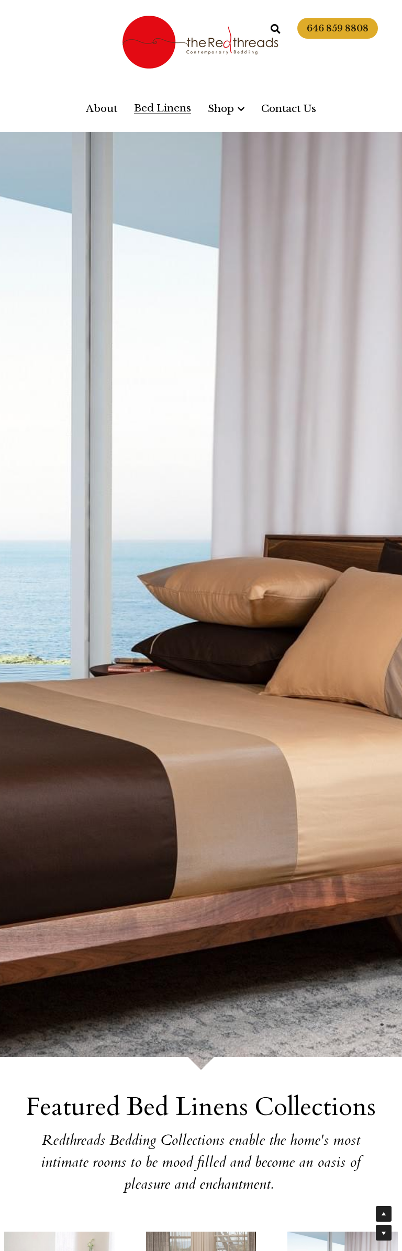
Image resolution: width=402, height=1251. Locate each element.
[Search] (276, 29)
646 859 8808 (337, 28)
